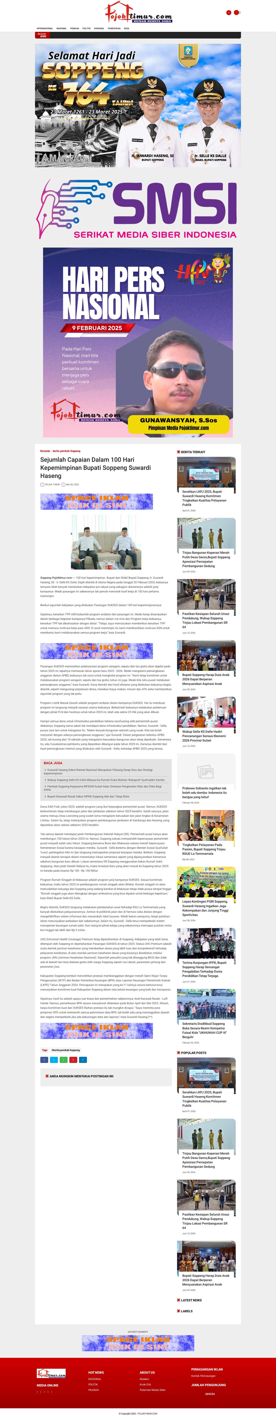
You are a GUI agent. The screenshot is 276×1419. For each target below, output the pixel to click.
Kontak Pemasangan (203, 1376)
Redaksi (144, 1379)
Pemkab (74, 28)
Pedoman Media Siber (152, 1390)
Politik (87, 28)
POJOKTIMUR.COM (147, 1413)
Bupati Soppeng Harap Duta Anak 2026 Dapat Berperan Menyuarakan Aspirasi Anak (205, 679)
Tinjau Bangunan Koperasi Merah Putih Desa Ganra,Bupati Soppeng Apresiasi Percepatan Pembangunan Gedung (206, 559)
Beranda (45, 451)
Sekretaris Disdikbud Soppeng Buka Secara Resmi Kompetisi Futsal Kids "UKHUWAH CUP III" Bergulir (204, 1030)
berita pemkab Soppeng (66, 451)
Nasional (62, 28)
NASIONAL (94, 1379)
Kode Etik (145, 1384)
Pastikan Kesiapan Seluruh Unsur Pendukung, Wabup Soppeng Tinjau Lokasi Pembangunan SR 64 (205, 620)
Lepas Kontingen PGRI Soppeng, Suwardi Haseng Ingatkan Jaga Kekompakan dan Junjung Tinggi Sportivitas (205, 908)
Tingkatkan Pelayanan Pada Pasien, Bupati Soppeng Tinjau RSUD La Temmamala (203, 849)
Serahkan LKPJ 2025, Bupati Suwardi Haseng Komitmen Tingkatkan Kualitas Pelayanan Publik (204, 498)
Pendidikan (114, 28)
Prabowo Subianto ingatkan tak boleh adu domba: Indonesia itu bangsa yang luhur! (204, 792)
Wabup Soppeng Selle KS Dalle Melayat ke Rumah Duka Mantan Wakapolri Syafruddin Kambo (106, 780)
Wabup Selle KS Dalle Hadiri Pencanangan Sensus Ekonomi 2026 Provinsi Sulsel (204, 736)
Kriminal (99, 28)
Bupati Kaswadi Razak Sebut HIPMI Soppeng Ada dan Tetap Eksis (88, 796)
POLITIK (93, 1384)
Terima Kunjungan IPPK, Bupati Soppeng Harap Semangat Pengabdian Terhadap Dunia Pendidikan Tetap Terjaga (204, 969)
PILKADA (93, 1390)
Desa (126, 28)
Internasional (45, 28)
